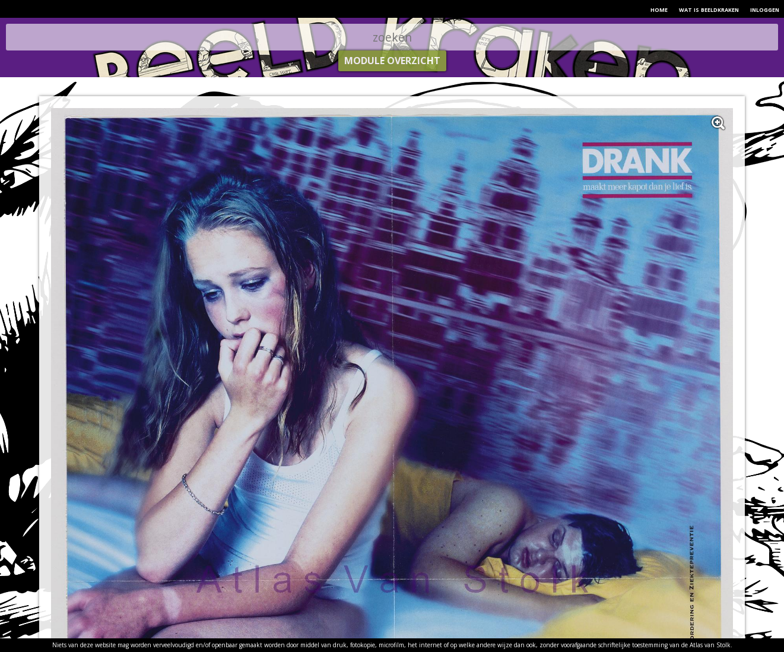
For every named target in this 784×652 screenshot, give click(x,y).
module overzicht (392, 60)
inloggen (764, 9)
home (659, 9)
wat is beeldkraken (709, 9)
